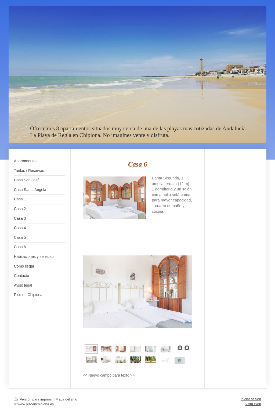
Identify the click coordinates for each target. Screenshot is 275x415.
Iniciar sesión (251, 399)
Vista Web (253, 404)
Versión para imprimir (34, 399)
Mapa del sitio (66, 399)
